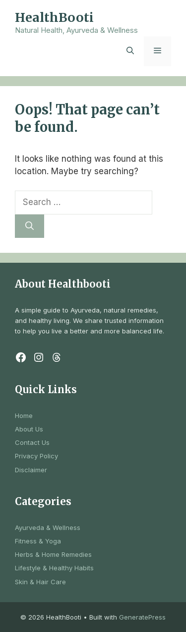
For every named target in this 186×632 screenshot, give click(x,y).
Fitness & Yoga (38, 541)
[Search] (29, 226)
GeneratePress (142, 617)
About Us (29, 429)
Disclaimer (31, 470)
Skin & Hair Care (40, 582)
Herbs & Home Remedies (53, 554)
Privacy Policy (36, 456)
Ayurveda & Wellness (47, 527)
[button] (130, 51)
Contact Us (32, 442)
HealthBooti (54, 17)
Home (24, 416)
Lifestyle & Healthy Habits (54, 568)
